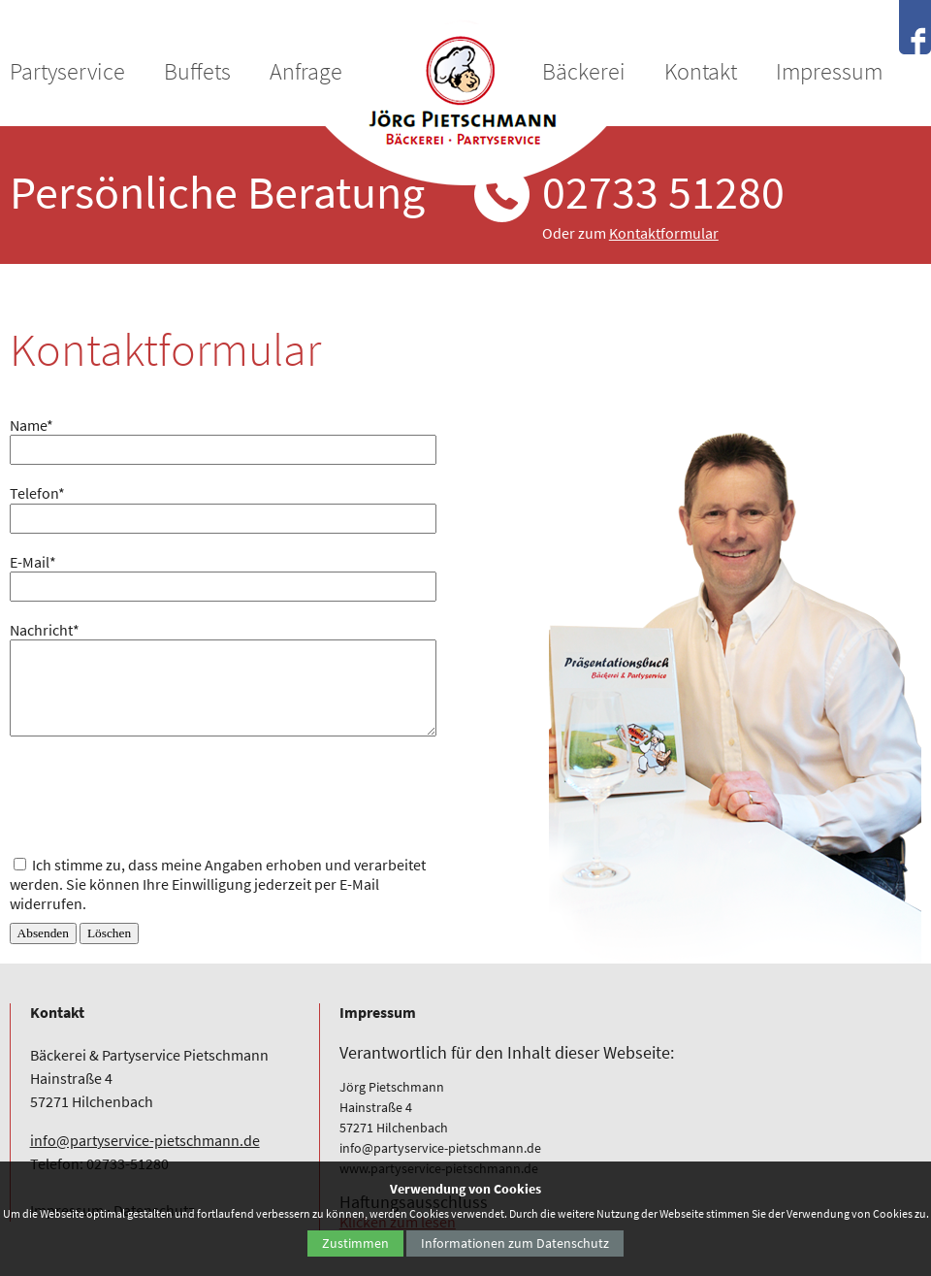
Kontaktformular (664, 233)
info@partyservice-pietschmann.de (145, 1140)
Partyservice (67, 71)
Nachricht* (45, 629)
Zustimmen (355, 1243)
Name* (31, 425)
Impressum (829, 71)
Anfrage (306, 71)
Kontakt (700, 71)
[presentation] (157, 793)
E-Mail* (33, 562)
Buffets (197, 71)
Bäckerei (584, 71)
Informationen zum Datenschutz (515, 1243)
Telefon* (37, 493)
